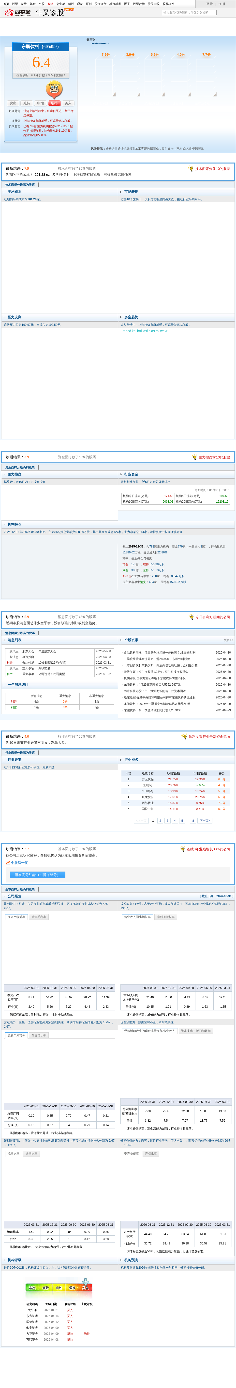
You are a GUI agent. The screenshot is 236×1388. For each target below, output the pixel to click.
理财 (80, 4)
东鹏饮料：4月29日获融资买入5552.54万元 (152, 684)
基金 (33, 4)
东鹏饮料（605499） (41, 46)
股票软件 (168, 4)
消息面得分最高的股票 (20, 633)
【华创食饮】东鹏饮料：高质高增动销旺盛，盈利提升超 (161, 665)
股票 (15, 4)
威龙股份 (148, 797)
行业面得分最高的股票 (20, 752)
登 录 (209, 4)
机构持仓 (14, 524)
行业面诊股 (177, 103)
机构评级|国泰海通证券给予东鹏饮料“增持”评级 (155, 678)
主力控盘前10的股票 (214, 457)
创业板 (60, 4)
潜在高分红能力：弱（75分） (37, 875)
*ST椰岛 (147, 791)
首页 (6, 4)
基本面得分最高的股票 (20, 889)
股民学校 (154, 4)
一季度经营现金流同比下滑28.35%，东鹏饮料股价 (157, 659)
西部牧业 (148, 803)
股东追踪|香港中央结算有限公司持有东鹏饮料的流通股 (159, 697)
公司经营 (14, 896)
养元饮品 (148, 779)
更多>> (228, 640)
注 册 (222, 4)
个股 (41, 4)
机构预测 (131, 1260)
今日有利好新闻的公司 (213, 617)
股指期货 (100, 4)
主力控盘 (14, 474)
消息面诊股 (151, 103)
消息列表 (14, 640)
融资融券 (115, 4)
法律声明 (131, 1371)
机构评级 (14, 1260)
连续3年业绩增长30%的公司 (208, 849)
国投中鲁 (148, 809)
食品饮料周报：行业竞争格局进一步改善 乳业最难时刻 (159, 652)
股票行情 (139, 4)
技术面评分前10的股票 (212, 169)
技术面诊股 (100, 103)
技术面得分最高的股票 (20, 184)
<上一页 (141, 820)
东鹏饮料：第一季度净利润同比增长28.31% (152, 710)
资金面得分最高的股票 (20, 467)
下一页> (205, 820)
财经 (24, 4)
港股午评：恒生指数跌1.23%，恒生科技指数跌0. (156, 672)
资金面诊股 (126, 103)
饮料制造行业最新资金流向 (209, 737)
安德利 (147, 785)
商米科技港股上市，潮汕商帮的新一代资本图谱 (155, 691)
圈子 (127, 4)
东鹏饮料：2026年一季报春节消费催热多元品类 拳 (157, 704)
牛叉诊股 (54, 12)
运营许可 (149, 1371)
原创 (89, 4)
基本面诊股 (202, 103)
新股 (71, 4)
